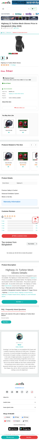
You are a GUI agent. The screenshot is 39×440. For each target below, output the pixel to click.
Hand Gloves (8, 285)
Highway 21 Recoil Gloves (25, 292)
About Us (5, 397)
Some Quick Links (8, 407)
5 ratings (13, 65)
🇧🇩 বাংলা (34, 8)
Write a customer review (19, 236)
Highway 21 (34, 277)
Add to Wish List (19, 107)
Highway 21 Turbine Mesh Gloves (16, 93)
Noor (19, 345)
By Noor (16, 28)
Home (3, 32)
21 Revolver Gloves (10, 292)
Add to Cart (10, 437)
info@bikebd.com (19, 387)
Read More (6, 322)
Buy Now (28, 437)
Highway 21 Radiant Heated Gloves (11, 294)
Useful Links (6, 402)
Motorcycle (8, 32)
